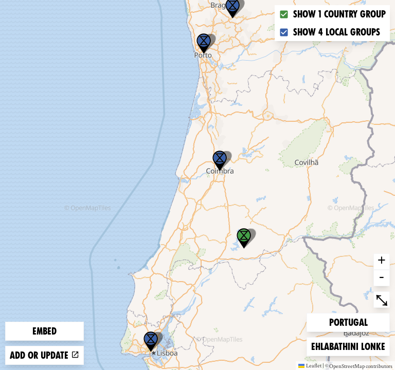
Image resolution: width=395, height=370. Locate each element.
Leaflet (309, 365)
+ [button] (382, 261)
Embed (44, 331)
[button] (151, 341)
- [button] (382, 278)
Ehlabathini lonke (348, 345)
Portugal (348, 321)
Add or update (44, 355)
